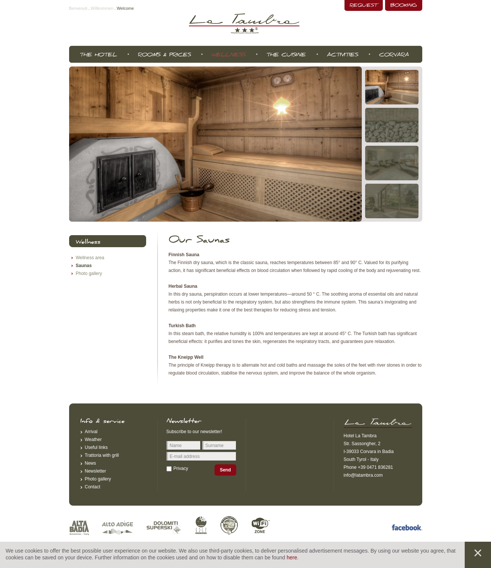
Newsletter (95, 471)
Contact (92, 486)
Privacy (181, 468)
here (292, 557)
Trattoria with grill (102, 455)
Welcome (125, 8)
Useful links (96, 447)
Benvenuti (78, 8)
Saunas (84, 265)
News (90, 463)
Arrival (91, 431)
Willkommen (102, 8)
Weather (93, 439)
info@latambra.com (363, 475)
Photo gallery (89, 273)
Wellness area (90, 257)
